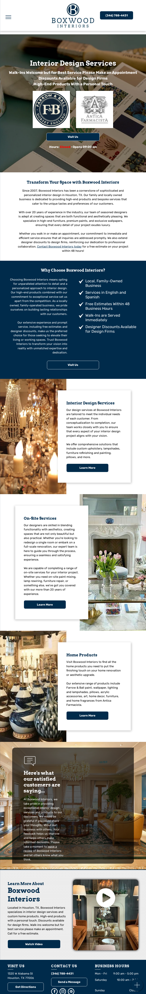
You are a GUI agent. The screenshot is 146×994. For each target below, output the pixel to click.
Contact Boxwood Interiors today (59, 246)
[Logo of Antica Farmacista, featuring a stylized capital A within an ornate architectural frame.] (94, 109)
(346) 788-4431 (62, 973)
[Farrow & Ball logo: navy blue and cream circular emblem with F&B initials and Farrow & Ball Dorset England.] (51, 109)
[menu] (8, 17)
